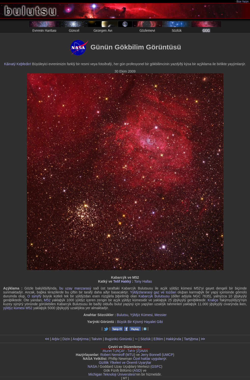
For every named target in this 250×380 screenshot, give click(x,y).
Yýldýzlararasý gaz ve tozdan (153, 292)
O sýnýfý (34, 296)
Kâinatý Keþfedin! (17, 64)
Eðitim (158, 339)
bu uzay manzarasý (75, 288)
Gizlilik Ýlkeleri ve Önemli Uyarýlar (125, 363)
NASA (92, 366)
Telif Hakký (122, 281)
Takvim (96, 339)
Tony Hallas (143, 281)
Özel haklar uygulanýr (149, 359)
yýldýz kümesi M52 (17, 308)
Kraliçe (213, 300)
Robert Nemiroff (112, 355)
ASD (137, 370)
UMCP (168, 355)
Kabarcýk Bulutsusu (154, 296)
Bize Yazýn (243, 1)
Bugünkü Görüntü (118, 339)
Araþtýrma (81, 339)
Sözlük (145, 339)
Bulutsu (122, 315)
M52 (47, 300)
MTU (130, 355)
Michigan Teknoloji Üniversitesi (111, 374)
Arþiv (56, 339)
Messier (161, 315)
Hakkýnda (173, 339)
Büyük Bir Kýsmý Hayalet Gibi (140, 322)
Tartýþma (191, 339)
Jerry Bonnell (151, 355)
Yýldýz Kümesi (141, 315)
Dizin (66, 339)
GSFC (156, 366)
